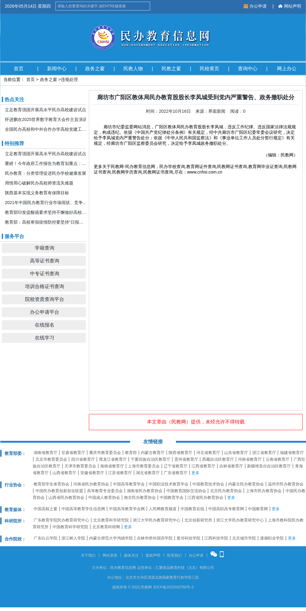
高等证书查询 (44, 260)
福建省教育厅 (292, 452)
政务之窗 (95, 68)
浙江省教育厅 (264, 452)
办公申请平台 (44, 312)
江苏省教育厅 (120, 472)
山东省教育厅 (236, 452)
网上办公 (287, 68)
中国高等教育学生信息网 (83, 509)
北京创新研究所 (198, 520)
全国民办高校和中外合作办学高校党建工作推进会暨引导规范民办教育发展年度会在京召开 (46, 129)
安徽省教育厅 (92, 472)
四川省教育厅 (83, 459)
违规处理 (69, 79)
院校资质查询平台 (44, 299)
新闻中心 (57, 68)
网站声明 (289, 6)
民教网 (178, 421)
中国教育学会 (172, 497)
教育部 (131, 452)
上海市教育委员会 (144, 466)
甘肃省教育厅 (73, 452)
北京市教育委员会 (51, 459)
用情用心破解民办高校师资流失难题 (39, 183)
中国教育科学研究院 (70, 527)
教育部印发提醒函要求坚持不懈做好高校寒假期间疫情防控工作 (46, 212)
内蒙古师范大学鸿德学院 (111, 538)
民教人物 (133, 68)
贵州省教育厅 (186, 459)
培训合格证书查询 (44, 286)
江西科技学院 (216, 538)
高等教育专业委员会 (105, 490)
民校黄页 (209, 68)
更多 (195, 472)
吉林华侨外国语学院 (155, 538)
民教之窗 (171, 68)
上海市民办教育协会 (264, 490)
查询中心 (247, 68)
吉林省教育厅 (231, 466)
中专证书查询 (44, 273)
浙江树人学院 (73, 538)
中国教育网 (258, 509)
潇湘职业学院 (272, 538)
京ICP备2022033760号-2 (173, 587)
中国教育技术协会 (208, 484)
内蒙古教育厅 (153, 452)
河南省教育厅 (250, 459)
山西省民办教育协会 (66, 497)
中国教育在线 (192, 509)
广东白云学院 (45, 538)
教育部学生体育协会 (51, 484)
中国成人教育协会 (104, 497)
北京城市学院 (244, 538)
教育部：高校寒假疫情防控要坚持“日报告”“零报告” (46, 222)
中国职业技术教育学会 (168, 484)
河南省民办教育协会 (91, 484)
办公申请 (256, 6)
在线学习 (44, 337)
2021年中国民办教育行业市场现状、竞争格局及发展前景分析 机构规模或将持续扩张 (46, 202)
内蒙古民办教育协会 (246, 484)
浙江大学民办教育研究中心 (156, 520)
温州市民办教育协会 (286, 484)
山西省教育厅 (64, 472)
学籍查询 (44, 248)
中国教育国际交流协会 (186, 490)
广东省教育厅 (176, 472)
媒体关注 (131, 555)
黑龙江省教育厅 (113, 459)
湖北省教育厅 (148, 472)
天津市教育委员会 (80, 466)
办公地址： (116, 577)
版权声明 (153, 555)
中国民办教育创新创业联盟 (59, 490)
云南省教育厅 (278, 459)
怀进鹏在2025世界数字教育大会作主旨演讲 (46, 119)
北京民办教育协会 (226, 490)
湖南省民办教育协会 (144, 490)
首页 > (32, 79)
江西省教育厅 (203, 466)
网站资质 (110, 555)
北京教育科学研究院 (111, 520)
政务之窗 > (50, 79)
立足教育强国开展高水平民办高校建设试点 (45, 109)
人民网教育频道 (163, 509)
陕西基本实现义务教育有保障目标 (37, 192)
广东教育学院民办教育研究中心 (61, 520)
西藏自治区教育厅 (218, 459)
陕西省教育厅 (180, 452)
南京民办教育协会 (140, 497)
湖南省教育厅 (45, 452)
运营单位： (146, 567)
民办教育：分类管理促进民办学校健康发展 (45, 173)
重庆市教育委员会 (105, 452)
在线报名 (44, 324)
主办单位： (101, 567)
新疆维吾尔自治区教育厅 (269, 466)
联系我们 (174, 555)
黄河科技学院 (188, 538)
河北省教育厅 (208, 452)
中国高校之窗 (45, 509)
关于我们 (88, 555)
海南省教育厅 (112, 466)
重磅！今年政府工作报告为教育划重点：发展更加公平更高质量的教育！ (46, 163)
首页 (19, 68)
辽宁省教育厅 (176, 466)
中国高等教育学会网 (127, 509)
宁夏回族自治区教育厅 (150, 459)
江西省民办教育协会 (205, 497)
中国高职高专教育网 (226, 509)
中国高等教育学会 (129, 484)
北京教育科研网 (106, 527)
